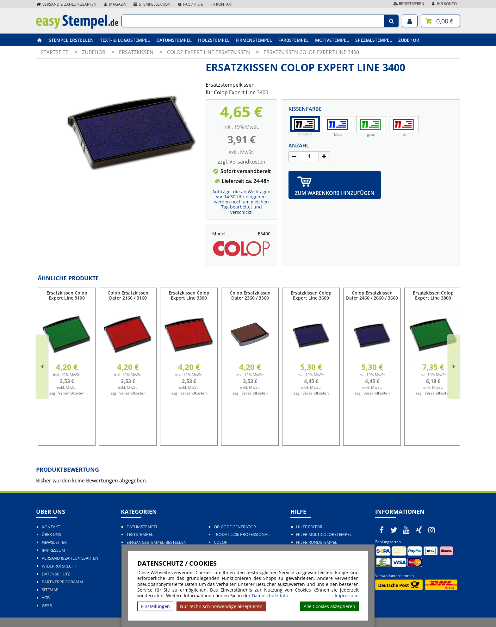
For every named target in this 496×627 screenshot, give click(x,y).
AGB (46, 597)
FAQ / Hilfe (190, 4)
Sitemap (50, 589)
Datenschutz (56, 574)
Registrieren (408, 3)
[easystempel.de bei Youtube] (406, 529)
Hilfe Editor (309, 527)
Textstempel (140, 534)
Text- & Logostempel (125, 40)
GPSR (47, 605)
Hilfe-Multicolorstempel (324, 534)
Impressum (347, 596)
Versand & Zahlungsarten (66, 4)
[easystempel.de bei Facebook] (381, 529)
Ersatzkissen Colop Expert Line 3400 (311, 52)
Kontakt (221, 4)
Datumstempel (174, 40)
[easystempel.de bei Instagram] (431, 529)
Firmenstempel (254, 40)
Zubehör (408, 40)
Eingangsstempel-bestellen (157, 542)
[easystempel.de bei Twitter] (394, 529)
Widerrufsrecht (59, 566)
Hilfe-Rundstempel (316, 542)
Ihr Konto (444, 3)
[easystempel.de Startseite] (77, 27)
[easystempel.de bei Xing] (419, 529)
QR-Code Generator (235, 527)
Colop (220, 542)
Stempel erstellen (71, 40)
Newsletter (54, 542)
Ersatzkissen (137, 52)
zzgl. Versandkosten (241, 161)
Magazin (115, 4)
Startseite (54, 52)
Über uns (51, 534)
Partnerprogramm (62, 582)
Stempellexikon (152, 4)
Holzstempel (214, 40)
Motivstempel (332, 40)
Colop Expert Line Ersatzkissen (209, 52)
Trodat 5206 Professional (242, 534)
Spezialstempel (373, 40)
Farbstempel (293, 40)
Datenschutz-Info (270, 596)
